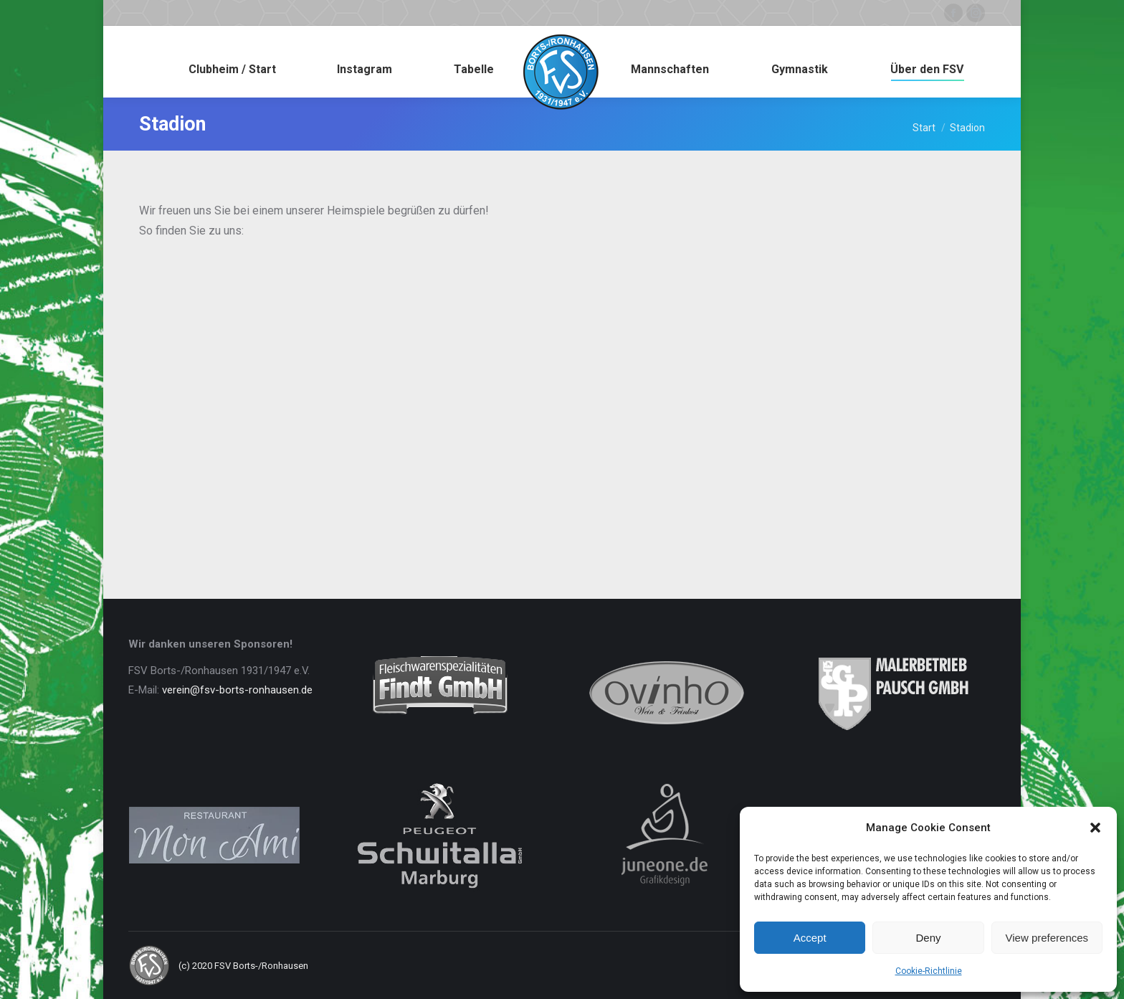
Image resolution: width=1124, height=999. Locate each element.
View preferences (1047, 938)
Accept (810, 938)
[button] (1095, 827)
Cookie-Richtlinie (928, 971)
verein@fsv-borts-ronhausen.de (237, 689)
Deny (927, 938)
